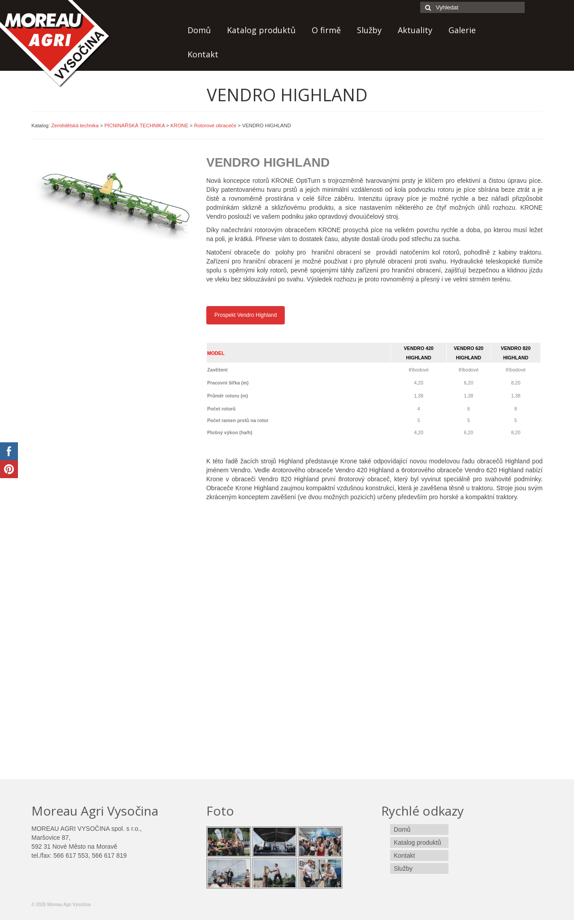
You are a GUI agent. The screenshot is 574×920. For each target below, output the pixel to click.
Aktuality (415, 30)
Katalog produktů (261, 30)
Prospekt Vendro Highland (245, 315)
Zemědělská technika (75, 125)
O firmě (326, 30)
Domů (199, 30)
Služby (369, 30)
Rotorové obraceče (215, 125)
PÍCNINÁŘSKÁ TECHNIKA (134, 125)
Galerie (462, 30)
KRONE (179, 125)
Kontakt (202, 54)
